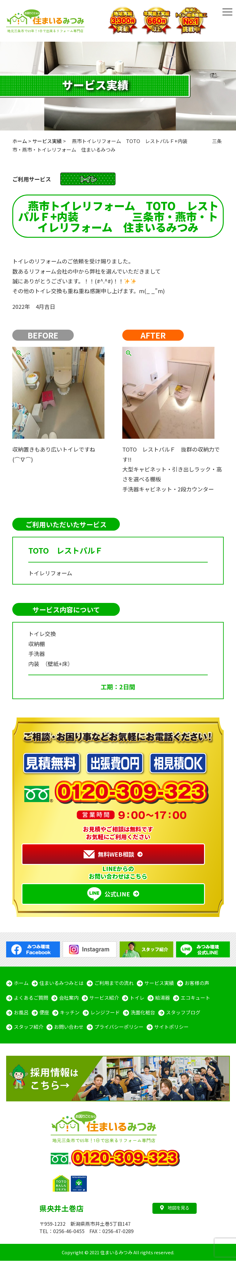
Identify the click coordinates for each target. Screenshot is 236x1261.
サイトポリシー (171, 1027)
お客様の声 (197, 983)
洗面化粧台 (143, 1012)
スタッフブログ (183, 1012)
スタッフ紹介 (28, 1027)
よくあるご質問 (31, 998)
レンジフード (105, 1012)
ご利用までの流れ (114, 983)
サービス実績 (159, 983)
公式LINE (108, 894)
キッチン (70, 1012)
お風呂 (21, 1012)
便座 (44, 1012)
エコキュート (195, 998)
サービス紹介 (104, 998)
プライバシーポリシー (119, 1027)
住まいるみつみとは (61, 983)
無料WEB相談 (109, 854)
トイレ (137, 998)
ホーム (21, 983)
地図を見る (174, 1208)
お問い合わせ (69, 1027)
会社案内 (69, 998)
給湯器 (162, 998)
